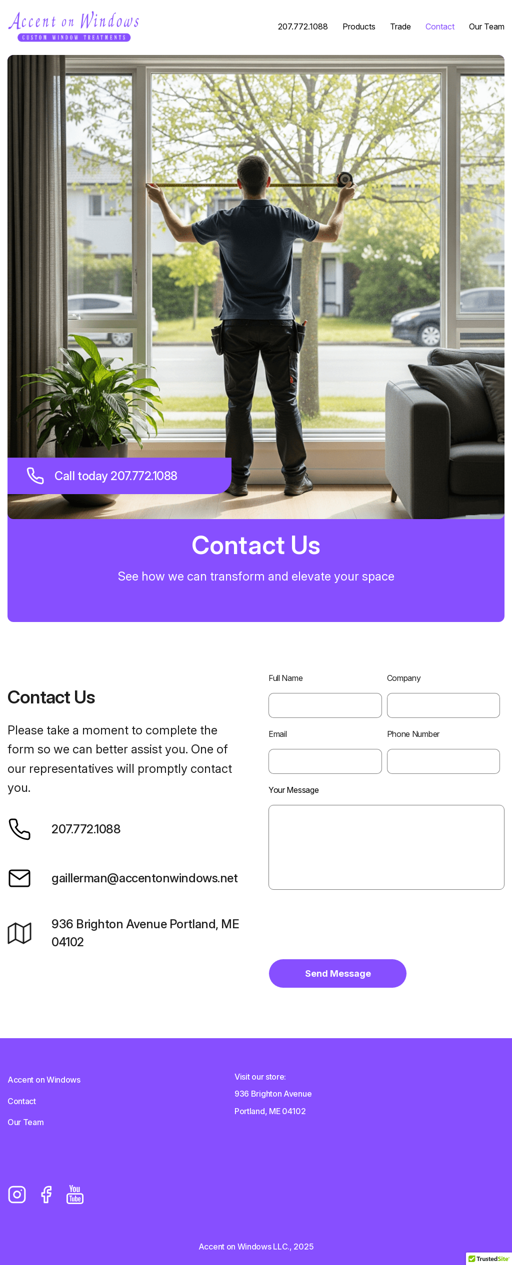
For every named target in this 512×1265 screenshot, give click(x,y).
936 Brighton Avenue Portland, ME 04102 (123, 933)
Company (404, 678)
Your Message (293, 790)
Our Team (486, 27)
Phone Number (413, 734)
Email (277, 734)
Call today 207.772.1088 (105, 476)
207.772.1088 (303, 27)
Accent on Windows (44, 1080)
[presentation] (344, 931)
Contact (440, 27)
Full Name (285, 678)
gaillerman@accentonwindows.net (123, 878)
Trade (400, 27)
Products (359, 27)
